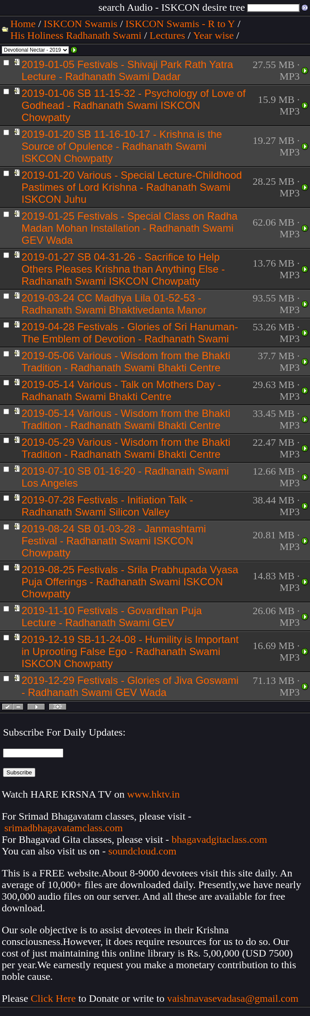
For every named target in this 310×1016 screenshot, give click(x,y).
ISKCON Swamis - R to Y (180, 23)
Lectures (167, 35)
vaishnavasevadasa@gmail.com (234, 998)
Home (23, 23)
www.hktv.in (153, 794)
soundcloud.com (142, 851)
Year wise (213, 35)
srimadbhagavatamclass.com (63, 827)
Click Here (53, 998)
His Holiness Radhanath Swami (76, 35)
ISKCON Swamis (80, 23)
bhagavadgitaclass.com (219, 839)
